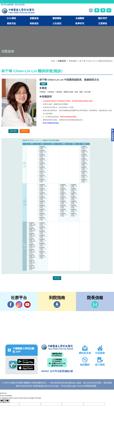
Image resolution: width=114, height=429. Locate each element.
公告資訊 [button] (57, 23)
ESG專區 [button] (11, 18)
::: (2, 2)
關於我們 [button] (102, 18)
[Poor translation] (6, 401)
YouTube (27, 304)
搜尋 (91, 10)
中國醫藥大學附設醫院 (57, 347)
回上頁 (57, 278)
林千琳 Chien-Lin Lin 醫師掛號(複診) (96, 61)
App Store (25, 367)
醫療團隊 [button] (57, 18)
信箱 (95, 304)
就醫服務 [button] (34, 18)
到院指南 (57, 304)
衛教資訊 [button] (34, 23)
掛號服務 (73, 61)
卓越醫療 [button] (79, 18)
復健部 (43, 84)
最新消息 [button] (11, 23)
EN (108, 10)
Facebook (10, 304)
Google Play (25, 361)
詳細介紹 (24, 131)
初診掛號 (13, 131)
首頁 (53, 61)
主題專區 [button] (102, 23)
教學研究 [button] (79, 23)
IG (19, 304)
